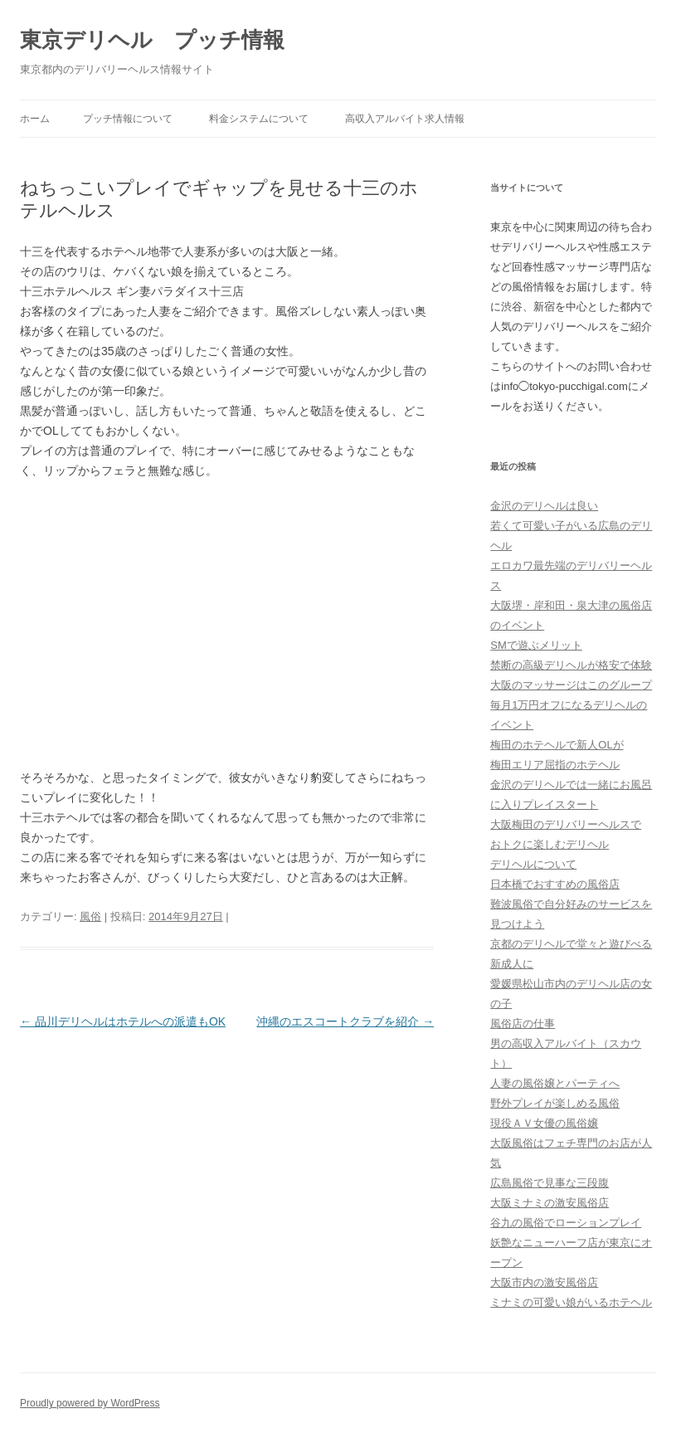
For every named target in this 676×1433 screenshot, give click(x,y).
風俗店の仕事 (522, 1023)
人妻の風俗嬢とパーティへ (555, 1083)
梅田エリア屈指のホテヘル (555, 764)
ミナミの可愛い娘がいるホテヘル (571, 1302)
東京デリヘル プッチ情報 (152, 39)
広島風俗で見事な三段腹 (549, 1183)
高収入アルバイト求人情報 (404, 118)
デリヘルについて (533, 864)
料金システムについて (259, 118)
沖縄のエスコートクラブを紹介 (345, 1021)
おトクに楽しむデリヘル (549, 844)
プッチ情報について (128, 118)
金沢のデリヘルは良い (544, 506)
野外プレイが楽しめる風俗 (555, 1103)
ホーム (35, 118)
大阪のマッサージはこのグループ (571, 685)
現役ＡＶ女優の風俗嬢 (544, 1123)
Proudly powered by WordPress (90, 1403)
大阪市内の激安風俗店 (544, 1282)
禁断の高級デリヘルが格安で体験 (571, 665)
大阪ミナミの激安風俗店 (549, 1203)
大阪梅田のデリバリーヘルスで (565, 824)
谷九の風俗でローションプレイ (565, 1222)
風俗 (90, 916)
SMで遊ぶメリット (536, 645)
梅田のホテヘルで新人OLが (556, 744)
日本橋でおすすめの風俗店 (555, 884)
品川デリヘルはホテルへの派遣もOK (123, 1021)
